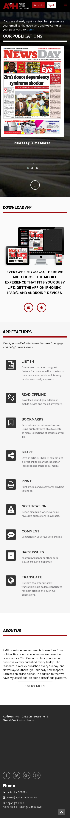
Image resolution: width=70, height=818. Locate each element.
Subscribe (38, 5)
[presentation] (33, 163)
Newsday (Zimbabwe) (32, 143)
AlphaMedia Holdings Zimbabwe (22, 806)
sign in (31, 29)
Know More (35, 686)
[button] (28, 168)
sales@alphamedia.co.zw (22, 797)
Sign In (51, 5)
